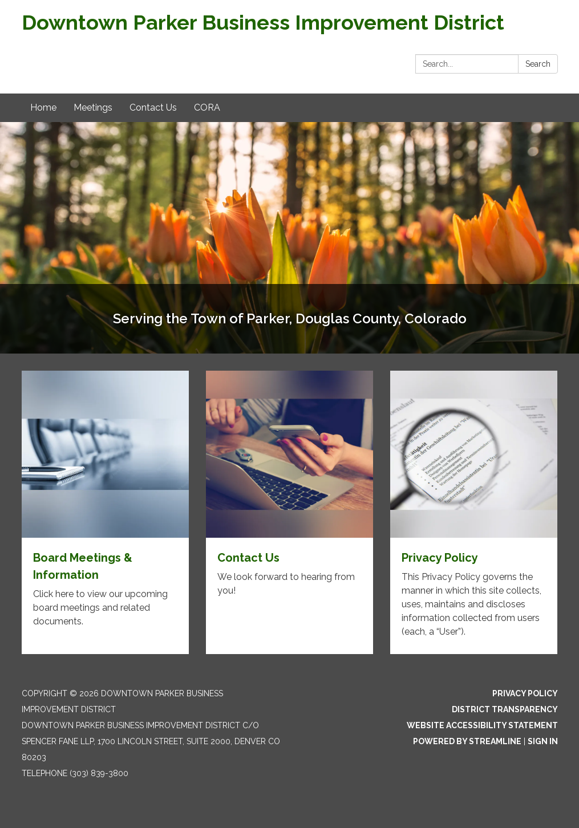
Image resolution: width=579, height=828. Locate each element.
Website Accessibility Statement (482, 725)
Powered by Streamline (467, 741)
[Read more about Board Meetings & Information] (105, 512)
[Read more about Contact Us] (289, 512)
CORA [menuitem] (207, 107)
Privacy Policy (525, 693)
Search (537, 63)
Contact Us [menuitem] (153, 107)
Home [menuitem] (43, 107)
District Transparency (505, 709)
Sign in (543, 741)
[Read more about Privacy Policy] (473, 512)
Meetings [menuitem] (93, 107)
